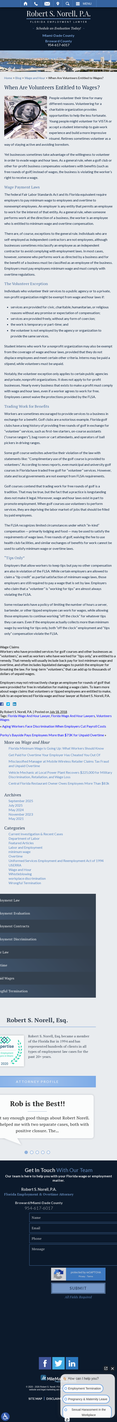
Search (68, 3)
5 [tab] (12, 1152)
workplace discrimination (27, 878)
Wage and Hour (35, 78)
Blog (18, 78)
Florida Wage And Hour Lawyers (73, 716)
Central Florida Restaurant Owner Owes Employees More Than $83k (59, 783)
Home (26, 3)
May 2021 (16, 818)
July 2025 (16, 805)
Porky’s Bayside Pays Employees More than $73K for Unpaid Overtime (52, 735)
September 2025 (21, 801)
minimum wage (20, 852)
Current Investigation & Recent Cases (36, 834)
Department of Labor (24, 838)
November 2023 (21, 814)
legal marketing (48, 1389)
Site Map (35, 1398)
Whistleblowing (20, 874)
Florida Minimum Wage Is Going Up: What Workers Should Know (56, 748)
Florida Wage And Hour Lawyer (29, 716)
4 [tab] (7, 1152)
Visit (57, 3)
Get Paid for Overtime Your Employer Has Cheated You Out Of (54, 755)
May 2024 (16, 810)
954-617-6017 (58, 45)
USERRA (15, 865)
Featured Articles (21, 843)
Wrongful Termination (25, 883)
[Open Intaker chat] (67, 1420)
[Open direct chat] (106, 1368)
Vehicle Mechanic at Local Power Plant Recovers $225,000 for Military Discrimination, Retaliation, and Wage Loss (60, 774)
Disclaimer (55, 1398)
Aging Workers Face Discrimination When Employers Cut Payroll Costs (54, 726)
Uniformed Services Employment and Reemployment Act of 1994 (56, 861)
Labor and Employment (25, 847)
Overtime (16, 856)
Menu (87, 3)
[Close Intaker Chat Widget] (113, 1368)
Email (47, 3)
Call (36, 3)
